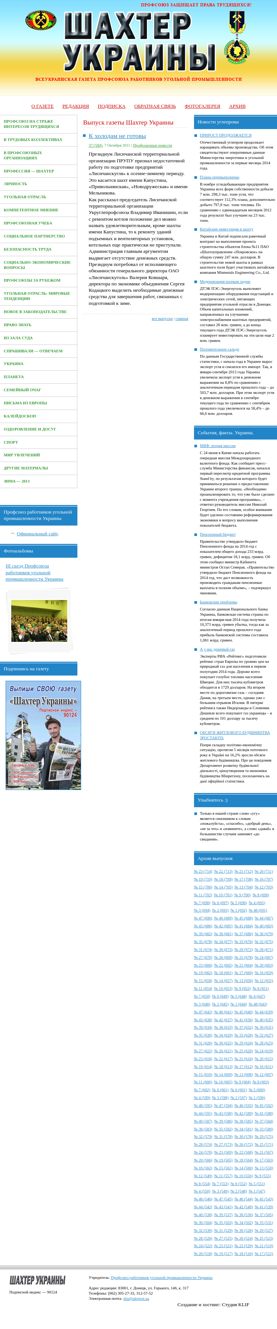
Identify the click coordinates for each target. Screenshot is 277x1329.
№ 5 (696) (239, 903)
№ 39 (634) (203, 1027)
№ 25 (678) (243, 957)
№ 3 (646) (202, 1004)
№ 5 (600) (257, 1090)
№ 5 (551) (257, 1184)
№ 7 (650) (202, 996)
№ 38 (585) (243, 1121)
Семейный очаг (22, 390)
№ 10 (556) (243, 1176)
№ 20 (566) (203, 1160)
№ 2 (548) (239, 1191)
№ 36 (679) (264, 934)
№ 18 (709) (223, 879)
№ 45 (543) (264, 1199)
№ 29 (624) (243, 1043)
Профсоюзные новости (152, 145)
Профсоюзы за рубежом (32, 280)
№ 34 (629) (223, 1035)
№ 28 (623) (264, 1043)
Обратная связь (155, 106)
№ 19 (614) (203, 1067)
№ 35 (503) (223, 1223)
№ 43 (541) (223, 1207)
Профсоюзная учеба (28, 223)
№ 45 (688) (243, 918)
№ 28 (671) (264, 949)
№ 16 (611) (264, 1067)
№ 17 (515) (264, 1254)
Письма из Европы (25, 403)
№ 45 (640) (243, 1012)
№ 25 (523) (264, 1238)
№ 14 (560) (243, 1168)
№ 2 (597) (239, 1098)
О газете (42, 106)
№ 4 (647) (257, 996)
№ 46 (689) (223, 918)
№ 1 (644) (239, 1004)
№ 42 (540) (243, 1207)
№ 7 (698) (202, 903)
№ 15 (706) (203, 887)
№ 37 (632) (243, 1027)
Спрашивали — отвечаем (33, 351)
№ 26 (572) (243, 1144)
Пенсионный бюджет (218, 534)
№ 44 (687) (264, 918)
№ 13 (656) (243, 981)
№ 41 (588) (264, 1113)
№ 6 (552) (239, 1184)
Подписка (112, 106)
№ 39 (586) (223, 1121)
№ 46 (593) (243, 1105)
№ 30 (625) (223, 1043)
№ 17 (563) (264, 1160)
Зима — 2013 (17, 481)
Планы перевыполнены (219, 177)
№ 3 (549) (220, 1191)
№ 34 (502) (243, 1223)
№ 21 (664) (243, 965)
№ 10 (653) (223, 988)
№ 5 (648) (239, 996)
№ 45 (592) (264, 1105)
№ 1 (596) (257, 1098)
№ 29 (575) (264, 1136)
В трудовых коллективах (33, 140)
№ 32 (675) (264, 942)
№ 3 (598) (220, 1098)
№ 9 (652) (242, 988)
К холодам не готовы (117, 136)
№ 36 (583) (203, 1129)
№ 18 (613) (223, 1067)
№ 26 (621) (223, 1051)
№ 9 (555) (263, 1176)
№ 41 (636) (243, 1020)
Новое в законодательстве (35, 312)
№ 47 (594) (223, 1105)
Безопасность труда (28, 249)
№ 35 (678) (203, 942)
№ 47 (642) (203, 1012)
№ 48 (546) (203, 1199)
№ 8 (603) (261, 1082)
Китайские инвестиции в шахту (226, 229)
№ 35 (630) (203, 1035)
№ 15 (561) (223, 1168)
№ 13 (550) (264, 1168)
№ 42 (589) (243, 1113)
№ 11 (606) (203, 1082)
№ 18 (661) (223, 973)
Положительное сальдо (219, 349)
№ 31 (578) (223, 1136)
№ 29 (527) (264, 1230)
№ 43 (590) (223, 1113)
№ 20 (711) (264, 871)
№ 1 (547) (257, 1191)
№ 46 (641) (223, 1012)
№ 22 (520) (243, 1246)
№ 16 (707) (264, 879)
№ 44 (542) (203, 1207)
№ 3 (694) (202, 910)
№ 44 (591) (203, 1113)
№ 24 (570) (203, 1152)
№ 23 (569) (223, 1152)
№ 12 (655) (264, 981)
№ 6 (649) (220, 996)
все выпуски (162, 318)
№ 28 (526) (203, 1238)
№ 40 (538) (203, 1215)
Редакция (75, 106)
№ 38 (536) (243, 1215)
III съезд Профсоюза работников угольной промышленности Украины (34, 572)
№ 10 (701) (223, 895)
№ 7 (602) (202, 1090)
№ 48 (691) (258, 910)
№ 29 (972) (243, 949)
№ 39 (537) (223, 1215)
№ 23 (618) (203, 1059)
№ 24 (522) (203, 1246)
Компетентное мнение (31, 210)
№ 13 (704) (243, 887)
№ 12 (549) (203, 1176)
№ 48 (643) (258, 1004)
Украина (14, 364)
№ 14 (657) (223, 981)
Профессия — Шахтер (29, 171)
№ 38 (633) (223, 1027)
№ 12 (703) (264, 887)
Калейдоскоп (20, 416)
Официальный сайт (37, 533)
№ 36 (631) (264, 1027)
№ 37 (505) (264, 1215)
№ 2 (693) (220, 910)
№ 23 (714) (203, 871)
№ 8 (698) (261, 895)
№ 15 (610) (203, 1074)
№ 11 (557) (223, 1176)
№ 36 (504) (203, 1223)
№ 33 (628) (243, 1035)
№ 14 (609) (223, 1074)
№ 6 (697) (220, 903)
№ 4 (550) (202, 1191)
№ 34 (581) (243, 1129)
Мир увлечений (22, 455)
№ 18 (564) (243, 1160)
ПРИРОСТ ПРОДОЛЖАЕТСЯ (226, 135)
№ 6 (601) (220, 1090)
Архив (237, 106)
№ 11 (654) (203, 988)
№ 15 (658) (203, 981)
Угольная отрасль (25, 197)
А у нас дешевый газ (217, 649)
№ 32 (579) (203, 1136)
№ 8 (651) (261, 988)
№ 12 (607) (264, 1074)
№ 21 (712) (243, 871)
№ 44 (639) (264, 1012)
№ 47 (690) (203, 918)
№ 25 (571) (264, 1144)
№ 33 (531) (264, 1223)
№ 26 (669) (223, 957)
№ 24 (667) (264, 957)
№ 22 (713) (223, 871)
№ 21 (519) (264, 1246)
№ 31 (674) (203, 949)
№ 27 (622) (203, 1051)
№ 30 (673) (223, 949)
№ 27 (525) (223, 1238)
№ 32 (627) (264, 1035)
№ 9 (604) (242, 1082)
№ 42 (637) (223, 1020)
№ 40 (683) (264, 926)
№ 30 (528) (243, 1230)
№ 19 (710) (203, 879)
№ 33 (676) (243, 942)
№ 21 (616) (243, 1059)
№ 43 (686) (203, 926)
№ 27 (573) (223, 1144)
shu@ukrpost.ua (136, 1298)
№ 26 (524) (243, 1238)
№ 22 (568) (243, 1152)
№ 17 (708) (243, 879)
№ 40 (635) (264, 1020)
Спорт (11, 442)
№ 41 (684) (243, 926)
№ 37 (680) (243, 934)
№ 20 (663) (264, 965)
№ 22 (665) (223, 965)
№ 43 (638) (203, 1020)
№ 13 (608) (243, 1074)
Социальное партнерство (34, 236)
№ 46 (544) (243, 1199)
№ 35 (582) (223, 1129)
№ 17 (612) (243, 1067)
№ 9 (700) (242, 895)
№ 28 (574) (203, 1144)
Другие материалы (26, 468)
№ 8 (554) (202, 1184)
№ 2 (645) (220, 1004)
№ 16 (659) (264, 973)
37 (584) (95, 145)
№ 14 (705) (223, 887)
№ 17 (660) (243, 973)
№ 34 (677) (223, 942)
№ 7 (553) (220, 1184)
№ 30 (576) (243, 1136)
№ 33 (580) (264, 1129)
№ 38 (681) (223, 934)
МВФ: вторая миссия (218, 446)
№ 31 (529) (223, 1230)
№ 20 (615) (264, 1059)
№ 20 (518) (203, 1254)
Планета (14, 377)
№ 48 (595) (203, 1105)
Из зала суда (18, 338)
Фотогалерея (202, 106)
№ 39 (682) (203, 934)
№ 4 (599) (202, 1098)
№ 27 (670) (203, 957)
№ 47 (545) (223, 1199)
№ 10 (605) (223, 1082)
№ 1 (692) (239, 910)
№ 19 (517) (223, 1254)
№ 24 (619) (264, 1051)
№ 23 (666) (203, 965)
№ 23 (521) (223, 1246)
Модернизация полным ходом (225, 281)
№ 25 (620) (243, 1051)
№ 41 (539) (264, 1207)
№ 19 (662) (203, 973)
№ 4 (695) (257, 903)
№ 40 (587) (203, 1121)
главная (181, 318)
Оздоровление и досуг (30, 429)
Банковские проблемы (218, 602)
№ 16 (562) (203, 1168)
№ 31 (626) (203, 1043)
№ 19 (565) (223, 1160)
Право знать (17, 325)
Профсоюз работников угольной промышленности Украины (161, 1278)
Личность (15, 184)
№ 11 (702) (203, 895)
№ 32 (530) (203, 1230)
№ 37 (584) (264, 1121)
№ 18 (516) (243, 1254)
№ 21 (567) (264, 1152)
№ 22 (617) (223, 1059)
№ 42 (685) (223, 926)
